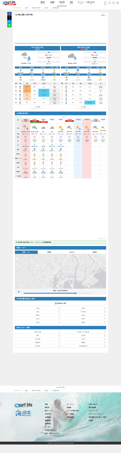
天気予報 (62, 3)
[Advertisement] (60, 30)
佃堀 (37, 335)
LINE (9, 26)
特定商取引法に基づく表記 (97, 417)
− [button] (17, 259)
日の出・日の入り (51, 430)
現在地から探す (61, 303)
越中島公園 (37, 332)
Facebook (9, 14)
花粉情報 (48, 424)
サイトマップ (93, 411)
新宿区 (83, 322)
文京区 (38, 318)
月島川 (83, 339)
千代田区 (83, 311)
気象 (71, 3)
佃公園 (83, 335)
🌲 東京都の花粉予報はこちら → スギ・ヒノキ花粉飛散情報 (33, 242)
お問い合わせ (90, 3)
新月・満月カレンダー (52, 433)
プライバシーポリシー (96, 414)
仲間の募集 (70, 417)
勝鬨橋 (83, 342)
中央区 (38, 308)
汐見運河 (37, 346)
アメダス (48, 427)
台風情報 (48, 417)
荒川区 (83, 318)
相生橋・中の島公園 (83, 332)
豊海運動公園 (83, 346)
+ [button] (17, 256)
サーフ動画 (70, 414)
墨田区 (38, 315)
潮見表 (42, 3)
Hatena (9, 22)
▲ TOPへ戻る (60, 387)
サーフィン (81, 3)
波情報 (52, 3)
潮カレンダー (49, 411)
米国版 (91, 420)
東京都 (46, 390)
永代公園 (37, 339)
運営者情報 (92, 407)
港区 (37, 311)
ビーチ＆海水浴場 (72, 411)
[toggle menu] (118, 2)
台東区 (83, 315)
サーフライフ (17, 390)
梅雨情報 (48, 420)
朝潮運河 (37, 342)
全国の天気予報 (36, 390)
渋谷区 (38, 322)
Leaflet (86, 287)
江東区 (83, 308)
